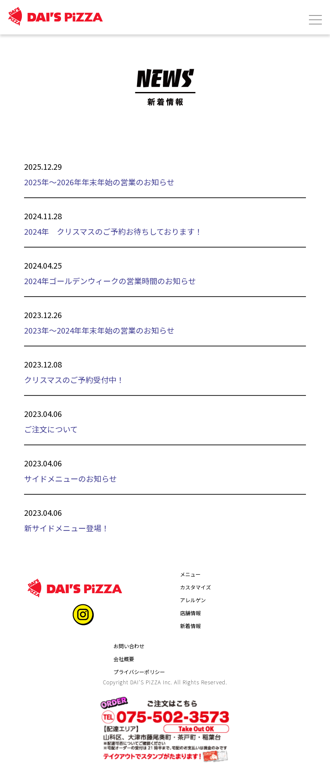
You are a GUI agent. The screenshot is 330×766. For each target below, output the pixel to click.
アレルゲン (193, 600)
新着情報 (190, 625)
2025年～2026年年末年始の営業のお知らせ (99, 181)
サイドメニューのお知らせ (70, 478)
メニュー (190, 574)
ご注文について (51, 429)
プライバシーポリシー (139, 671)
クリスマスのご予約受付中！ (74, 379)
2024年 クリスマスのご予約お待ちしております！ (113, 231)
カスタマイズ (195, 587)
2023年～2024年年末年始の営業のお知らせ (99, 330)
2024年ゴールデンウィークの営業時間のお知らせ (110, 280)
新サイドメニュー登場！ (66, 527)
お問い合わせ (128, 646)
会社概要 (123, 658)
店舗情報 (190, 612)
